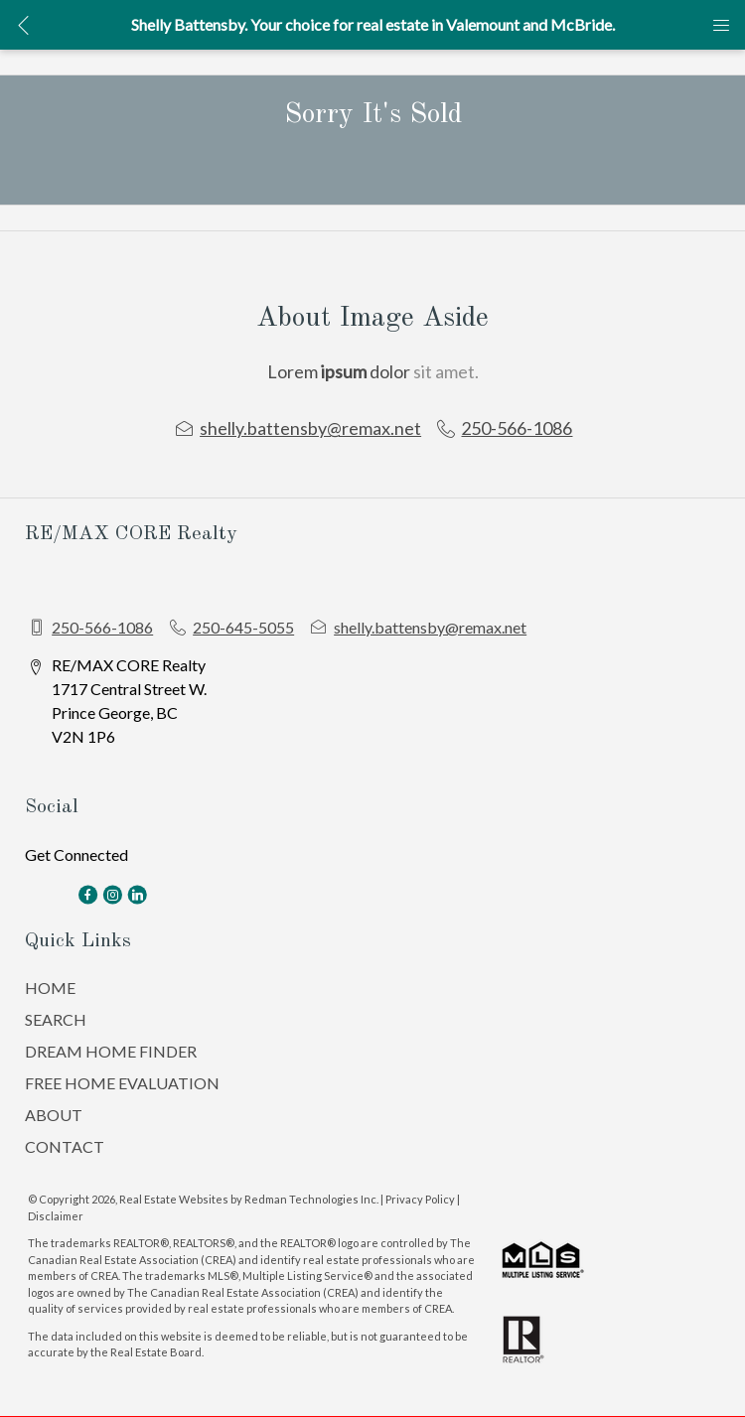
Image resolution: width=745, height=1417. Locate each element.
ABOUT (53, 1114)
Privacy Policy (420, 1199)
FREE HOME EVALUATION (122, 1082)
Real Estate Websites (174, 1199)
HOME (50, 987)
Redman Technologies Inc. (312, 1199)
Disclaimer (55, 1215)
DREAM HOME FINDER (111, 1051)
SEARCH (55, 1019)
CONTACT (64, 1146)
